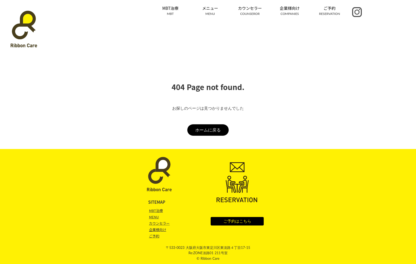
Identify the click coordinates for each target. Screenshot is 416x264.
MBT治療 (156, 210)
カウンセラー (159, 223)
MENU (154, 216)
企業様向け (157, 229)
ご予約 (154, 236)
